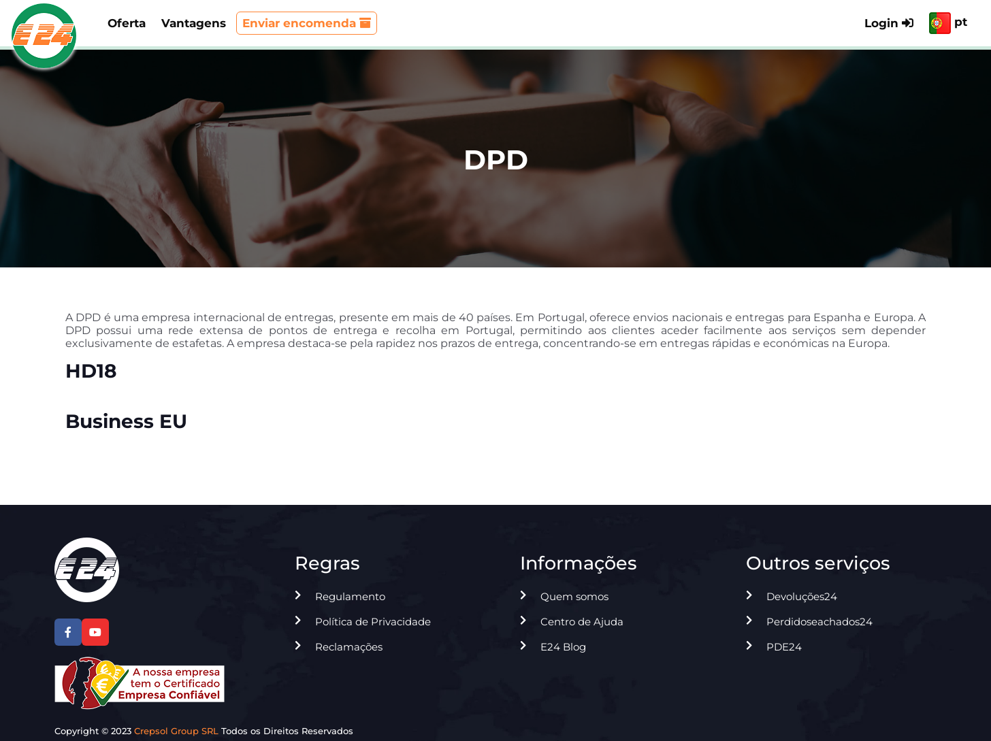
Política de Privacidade (373, 621)
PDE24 (784, 646)
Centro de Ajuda (581, 621)
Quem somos (574, 596)
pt (948, 23)
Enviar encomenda (306, 23)
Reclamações (349, 646)
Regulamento (350, 596)
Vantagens (193, 23)
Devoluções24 (801, 596)
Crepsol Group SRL (176, 730)
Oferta (127, 23)
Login (888, 23)
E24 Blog (563, 646)
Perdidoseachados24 (819, 621)
